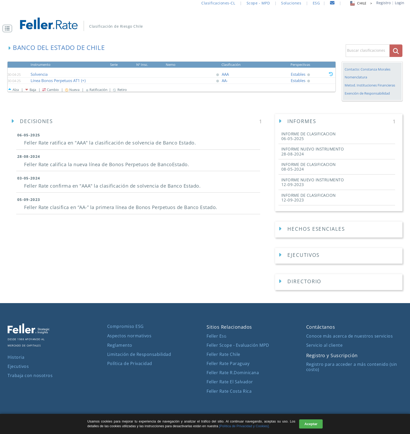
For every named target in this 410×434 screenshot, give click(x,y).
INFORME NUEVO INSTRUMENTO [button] (312, 151)
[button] (9, 28)
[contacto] (332, 3)
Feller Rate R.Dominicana (233, 372)
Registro (383, 2)
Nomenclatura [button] (356, 77)
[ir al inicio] (52, 22)
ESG (316, 3)
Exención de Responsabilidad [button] (367, 93)
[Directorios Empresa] (338, 282)
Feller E (216, 336)
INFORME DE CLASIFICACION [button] (308, 136)
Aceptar (310, 424)
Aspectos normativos (129, 336)
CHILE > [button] (361, 3)
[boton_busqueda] (396, 50)
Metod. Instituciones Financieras (370, 85)
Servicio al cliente (324, 345)
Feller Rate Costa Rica (229, 391)
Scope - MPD (258, 3)
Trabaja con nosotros (30, 375)
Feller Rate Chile (223, 354)
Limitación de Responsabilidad (139, 354)
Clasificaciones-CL (218, 3)
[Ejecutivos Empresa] (338, 256)
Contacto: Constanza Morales (367, 69)
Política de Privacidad (129, 363)
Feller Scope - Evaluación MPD (238, 345)
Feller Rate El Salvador (230, 382)
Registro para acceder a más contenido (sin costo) (351, 366)
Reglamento (119, 345)
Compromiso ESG (125, 326)
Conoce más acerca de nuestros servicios (349, 336)
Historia (16, 357)
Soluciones (291, 3)
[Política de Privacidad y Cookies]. (244, 426)
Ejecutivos (18, 366)
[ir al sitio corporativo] (28, 332)
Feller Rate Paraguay (228, 363)
